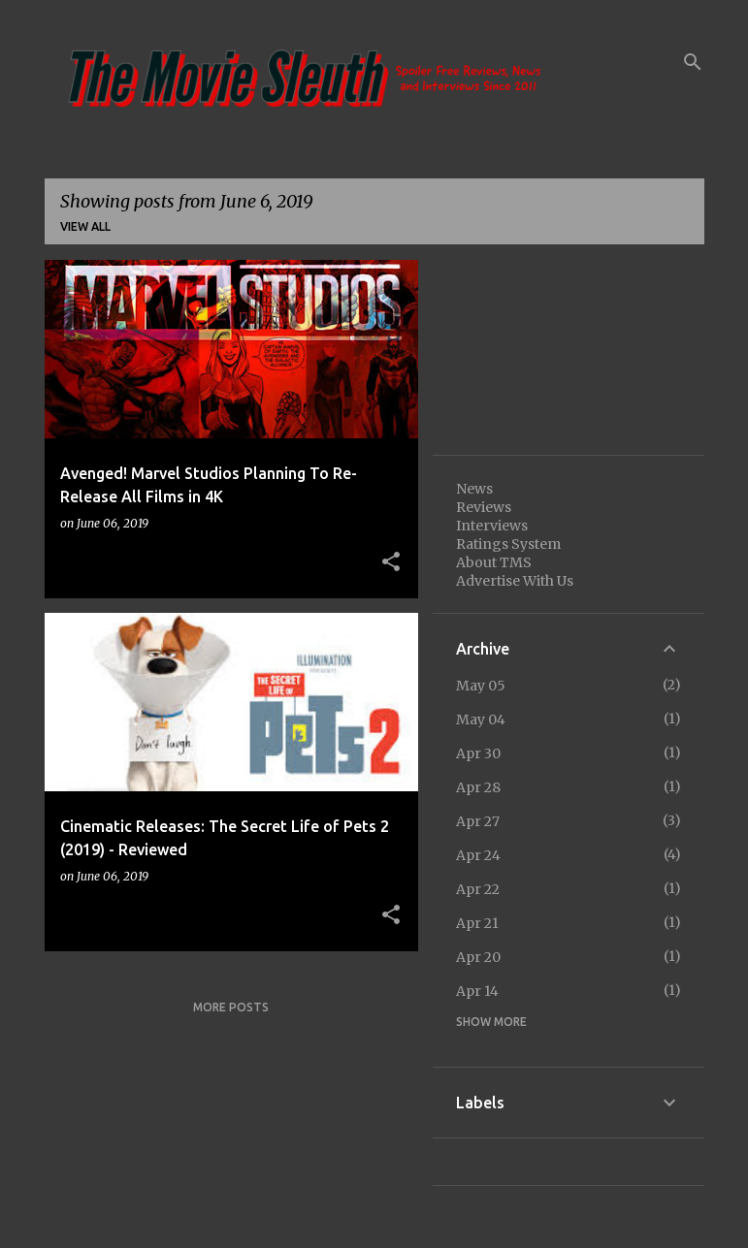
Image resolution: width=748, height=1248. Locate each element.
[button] (391, 562)
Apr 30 (478, 753)
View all (85, 226)
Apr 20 (478, 957)
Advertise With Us (514, 581)
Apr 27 (478, 821)
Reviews (483, 507)
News (474, 488)
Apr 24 (478, 855)
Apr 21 (477, 923)
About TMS (494, 562)
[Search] (692, 62)
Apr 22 (478, 889)
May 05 (480, 685)
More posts (231, 1007)
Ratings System (508, 544)
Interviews (492, 525)
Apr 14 (477, 991)
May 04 (480, 719)
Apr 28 (478, 787)
